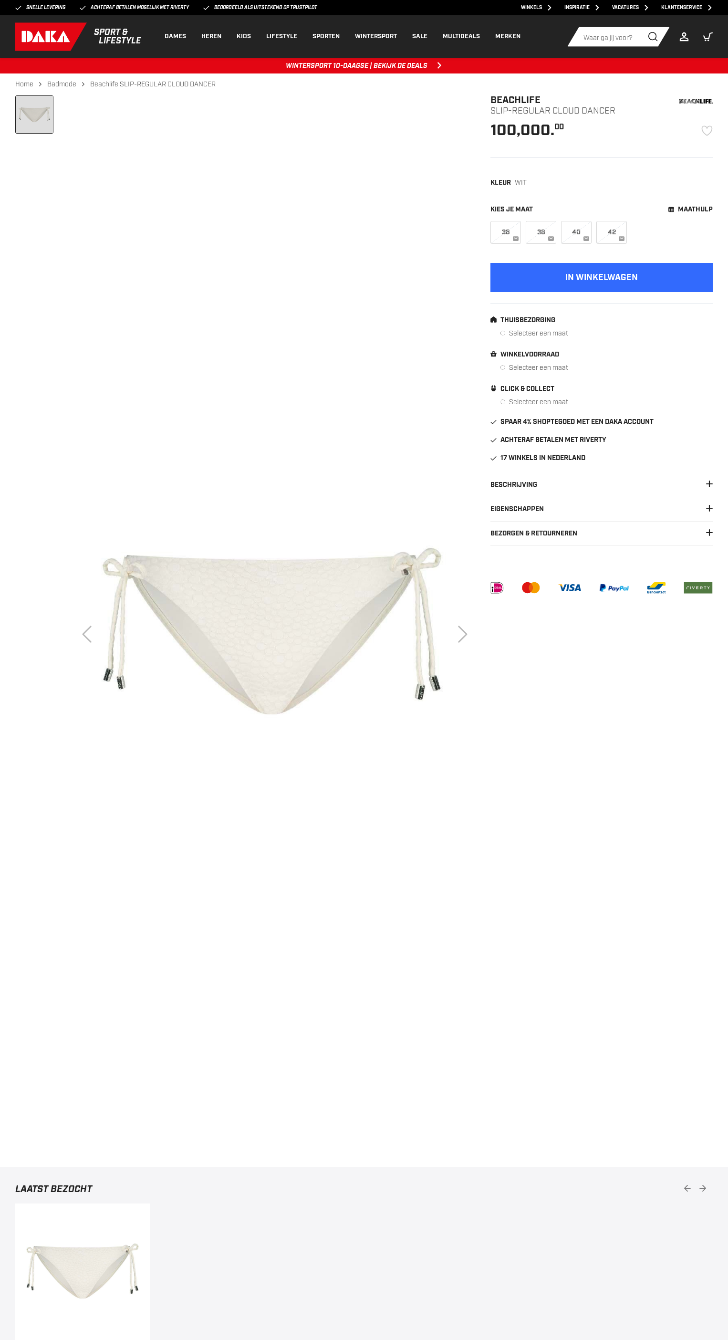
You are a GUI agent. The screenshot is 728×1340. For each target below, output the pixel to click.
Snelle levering (40, 8)
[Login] (686, 37)
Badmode (61, 84)
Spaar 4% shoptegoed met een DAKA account (572, 422)
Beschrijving (601, 485)
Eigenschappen (601, 509)
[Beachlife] (696, 101)
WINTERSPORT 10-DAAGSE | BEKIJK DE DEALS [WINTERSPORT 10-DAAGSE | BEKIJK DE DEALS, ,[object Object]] (364, 66)
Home (24, 84)
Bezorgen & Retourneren (601, 533)
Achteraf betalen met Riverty (548, 440)
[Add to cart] (601, 277)
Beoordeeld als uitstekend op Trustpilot (260, 8)
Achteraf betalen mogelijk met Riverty (134, 8)
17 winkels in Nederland (537, 458)
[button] (708, 37)
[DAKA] (78, 36)
